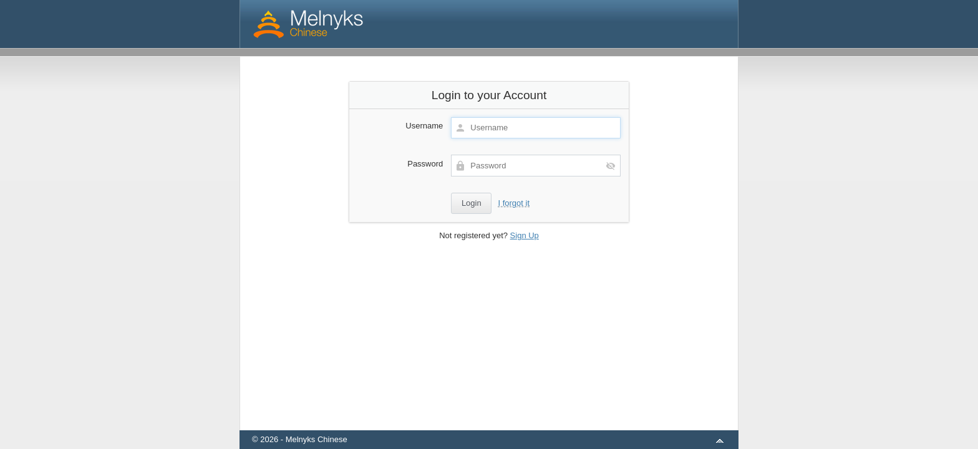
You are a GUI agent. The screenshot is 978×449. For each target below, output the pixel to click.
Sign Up (524, 235)
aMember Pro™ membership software (503, 423)
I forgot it (514, 203)
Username (424, 125)
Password (425, 163)
